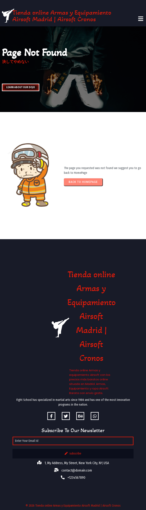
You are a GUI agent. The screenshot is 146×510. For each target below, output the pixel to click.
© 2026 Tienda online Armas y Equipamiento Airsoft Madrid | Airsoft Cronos (73, 505)
